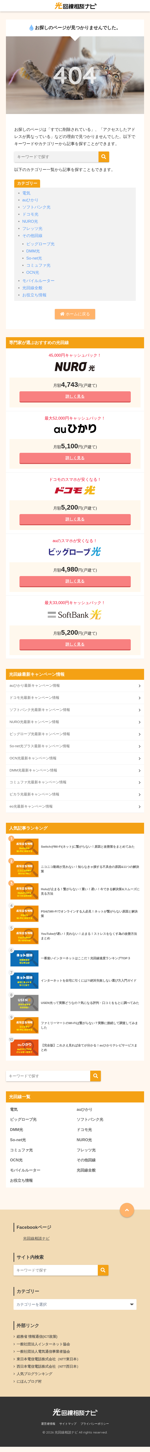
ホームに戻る (75, 314)
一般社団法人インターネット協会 (43, 1349)
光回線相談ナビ (36, 1243)
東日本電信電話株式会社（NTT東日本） (48, 1364)
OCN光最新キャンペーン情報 (33, 761)
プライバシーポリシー (94, 1429)
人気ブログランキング (34, 1379)
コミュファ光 (38, 265)
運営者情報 (48, 1429)
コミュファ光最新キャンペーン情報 (37, 785)
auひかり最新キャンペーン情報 (34, 688)
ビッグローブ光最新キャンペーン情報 (39, 736)
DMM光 (33, 251)
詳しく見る (75, 397)
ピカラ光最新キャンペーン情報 (34, 797)
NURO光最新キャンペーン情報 (34, 724)
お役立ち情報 (34, 295)
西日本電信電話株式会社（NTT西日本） (48, 1371)
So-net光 (34, 258)
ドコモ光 (30, 214)
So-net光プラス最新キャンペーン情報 (39, 749)
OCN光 (32, 272)
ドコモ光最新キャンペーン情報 (34, 700)
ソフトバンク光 (36, 207)
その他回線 (32, 235)
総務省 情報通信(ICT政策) (37, 1341)
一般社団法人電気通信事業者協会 (43, 1356)
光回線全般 (32, 288)
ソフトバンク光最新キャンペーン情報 (39, 712)
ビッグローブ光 (40, 244)
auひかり (30, 200)
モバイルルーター (38, 281)
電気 (26, 193)
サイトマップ (67, 1429)
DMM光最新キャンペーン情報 (33, 773)
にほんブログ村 (29, 1386)
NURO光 (30, 221)
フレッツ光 (32, 228)
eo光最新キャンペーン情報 (31, 810)
